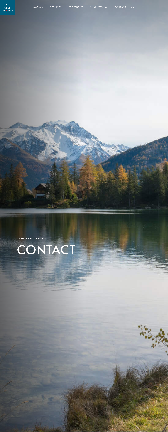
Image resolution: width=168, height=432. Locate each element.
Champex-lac (99, 7)
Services (55, 7)
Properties (75, 7)
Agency (38, 7)
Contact (120, 7)
